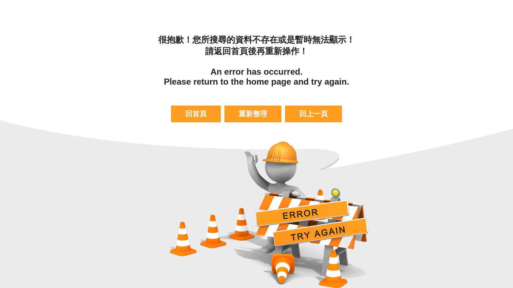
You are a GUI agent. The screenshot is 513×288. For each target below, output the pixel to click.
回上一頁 (313, 114)
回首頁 (196, 114)
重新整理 (253, 114)
